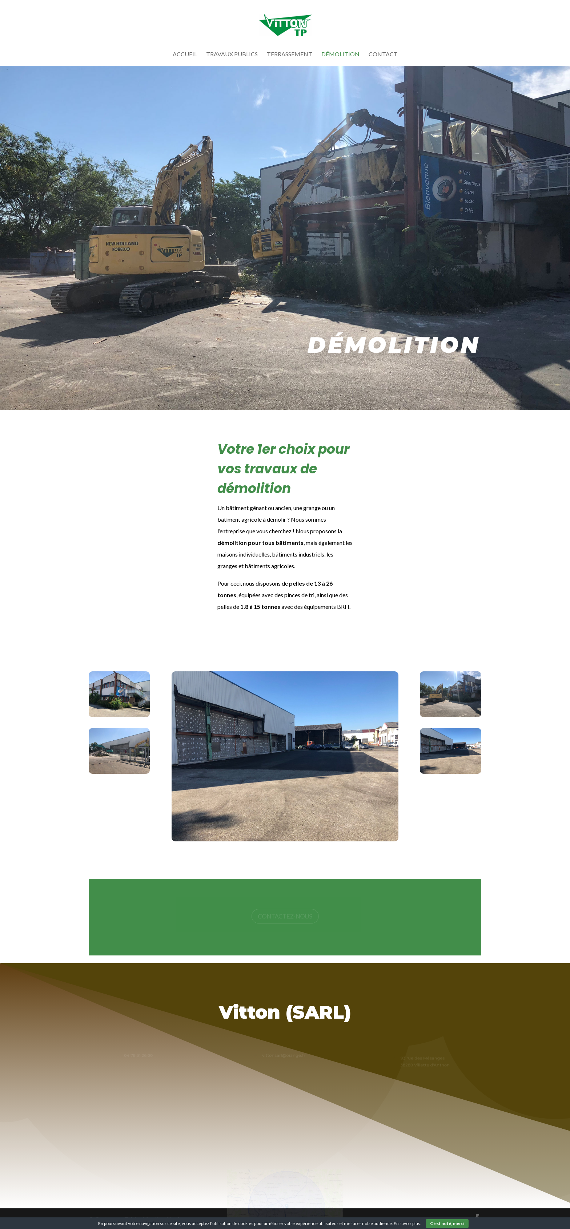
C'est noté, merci (447, 1223)
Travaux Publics (232, 54)
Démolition (340, 54)
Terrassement (289, 54)
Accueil (185, 54)
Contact (383, 54)
